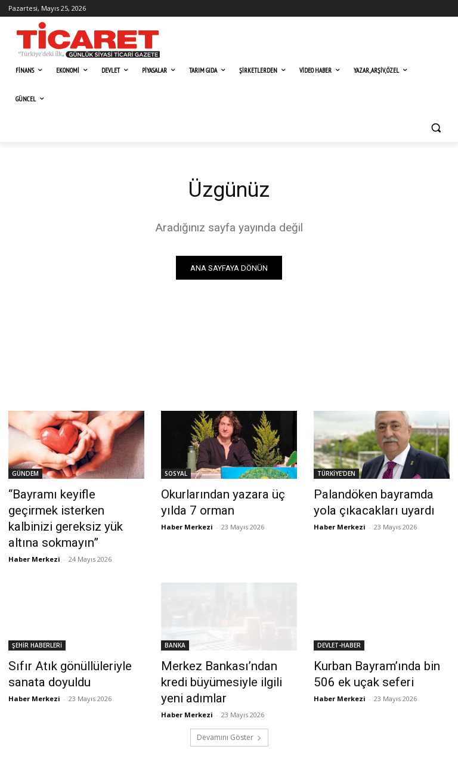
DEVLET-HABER (339, 622)
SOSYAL (176, 476)
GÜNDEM (25, 476)
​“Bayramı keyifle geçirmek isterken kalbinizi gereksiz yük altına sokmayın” (74, 509)
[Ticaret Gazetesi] (88, 40)
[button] (436, 128)
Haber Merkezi (34, 536)
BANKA (175, 622)
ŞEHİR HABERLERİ (37, 622)
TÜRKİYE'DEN (336, 476)
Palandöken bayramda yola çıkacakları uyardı (374, 502)
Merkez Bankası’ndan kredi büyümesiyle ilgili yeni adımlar (227, 648)
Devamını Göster (229, 692)
